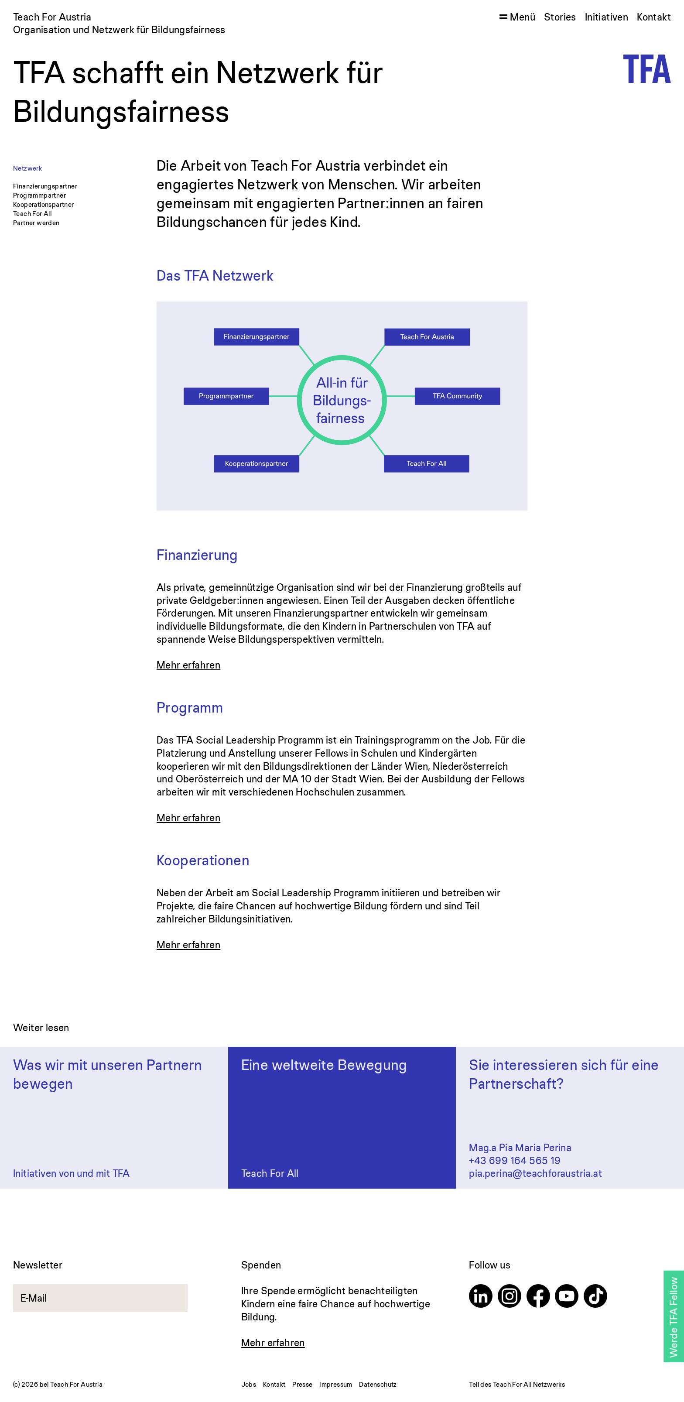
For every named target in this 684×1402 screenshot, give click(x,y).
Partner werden (36, 222)
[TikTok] (595, 1297)
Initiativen (606, 17)
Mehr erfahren (188, 665)
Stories (560, 17)
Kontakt (654, 17)
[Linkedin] (480, 1297)
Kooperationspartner (43, 204)
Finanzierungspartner (45, 186)
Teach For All (32, 213)
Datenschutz (378, 1384)
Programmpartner (39, 195)
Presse (302, 1384)
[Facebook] (538, 1297)
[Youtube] (566, 1297)
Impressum (335, 1384)
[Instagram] (509, 1297)
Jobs (248, 1384)
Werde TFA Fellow (673, 1317)
